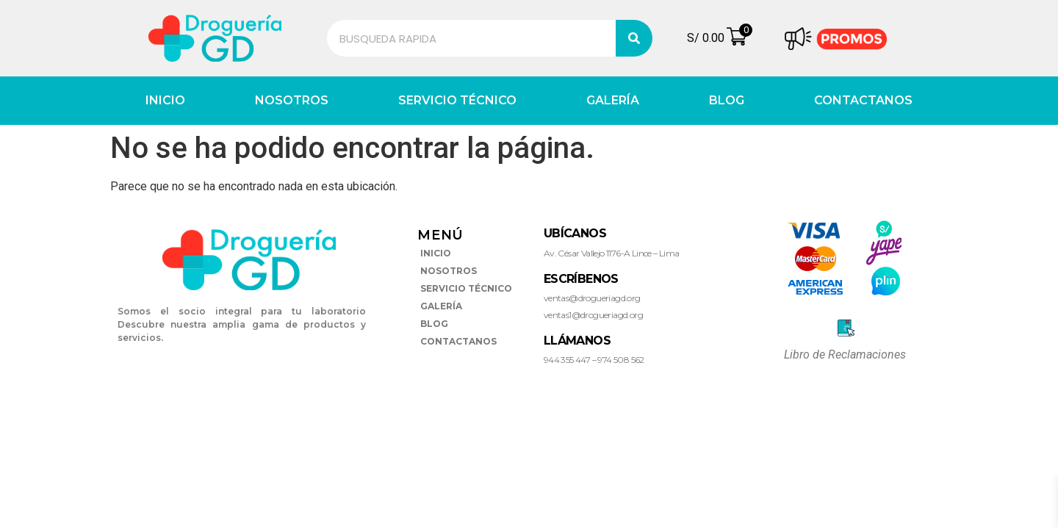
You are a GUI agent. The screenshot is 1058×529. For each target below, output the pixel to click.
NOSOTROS (291, 100)
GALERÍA (612, 100)
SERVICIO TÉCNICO (457, 100)
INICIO (165, 100)
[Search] (634, 38)
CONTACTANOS (863, 100)
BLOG (726, 100)
